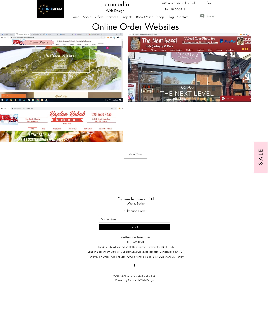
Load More (135, 154)
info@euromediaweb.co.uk (177, 3)
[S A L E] (261, 157)
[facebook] (134, 265)
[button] (209, 3)
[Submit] (134, 227)
